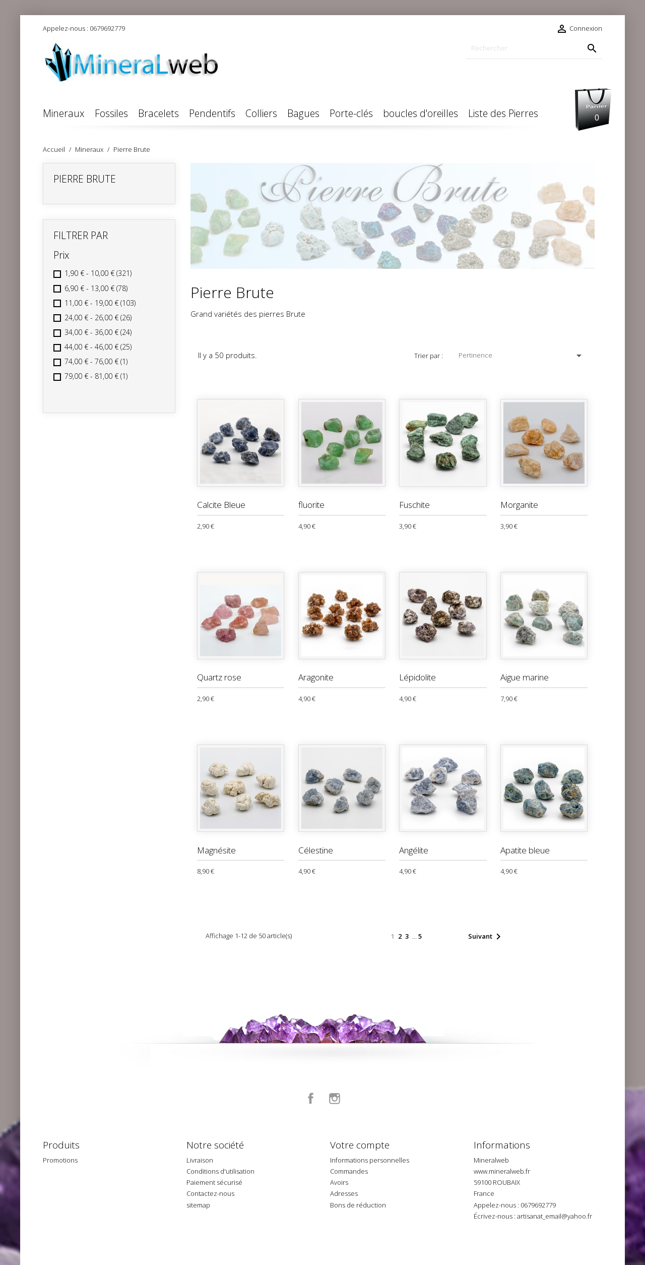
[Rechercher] (534, 48)
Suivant (486, 937)
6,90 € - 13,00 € (95, 288)
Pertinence (522, 356)
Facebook (311, 1098)
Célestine (315, 850)
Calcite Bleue (221, 504)
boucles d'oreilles (420, 113)
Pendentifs (212, 113)
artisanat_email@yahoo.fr (554, 1216)
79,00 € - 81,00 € (95, 376)
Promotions (60, 1160)
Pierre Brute (84, 179)
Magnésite (216, 850)
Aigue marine (524, 677)
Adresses (344, 1193)
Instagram (335, 1098)
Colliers (261, 113)
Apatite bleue (525, 850)
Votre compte (360, 1145)
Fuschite (414, 504)
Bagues (303, 113)
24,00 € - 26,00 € (98, 317)
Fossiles (111, 113)
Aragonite (316, 677)
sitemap (198, 1205)
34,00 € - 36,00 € (98, 332)
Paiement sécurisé (214, 1182)
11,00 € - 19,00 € (100, 303)
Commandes (349, 1171)
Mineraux (64, 113)
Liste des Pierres (503, 113)
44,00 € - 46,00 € (98, 347)
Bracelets (158, 113)
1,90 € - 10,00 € (98, 273)
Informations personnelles (369, 1160)
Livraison (199, 1160)
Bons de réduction (358, 1205)
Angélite (413, 850)
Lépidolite (417, 677)
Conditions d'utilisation (220, 1171)
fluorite (311, 504)
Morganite (519, 504)
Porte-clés (351, 113)
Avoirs (339, 1182)
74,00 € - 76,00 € (95, 361)
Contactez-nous (210, 1193)
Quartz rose (219, 677)
